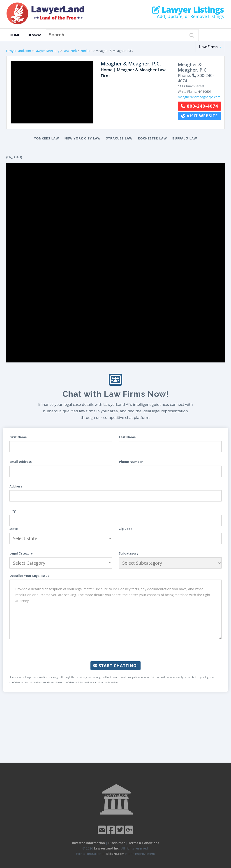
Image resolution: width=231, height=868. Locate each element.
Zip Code (125, 529)
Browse (35, 35)
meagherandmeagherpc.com (199, 97)
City (12, 511)
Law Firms (210, 47)
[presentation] (115, 650)
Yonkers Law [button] (46, 138)
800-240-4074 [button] (199, 106)
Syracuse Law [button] (119, 138)
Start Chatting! (115, 665)
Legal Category (21, 553)
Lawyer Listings (188, 10)
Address (15, 486)
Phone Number (131, 462)
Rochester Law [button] (152, 138)
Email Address (20, 462)
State (13, 529)
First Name (18, 437)
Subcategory (129, 553)
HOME (15, 35)
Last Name (127, 437)
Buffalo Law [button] (184, 138)
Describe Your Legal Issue (29, 575)
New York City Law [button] (83, 138)
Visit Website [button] (199, 115)
